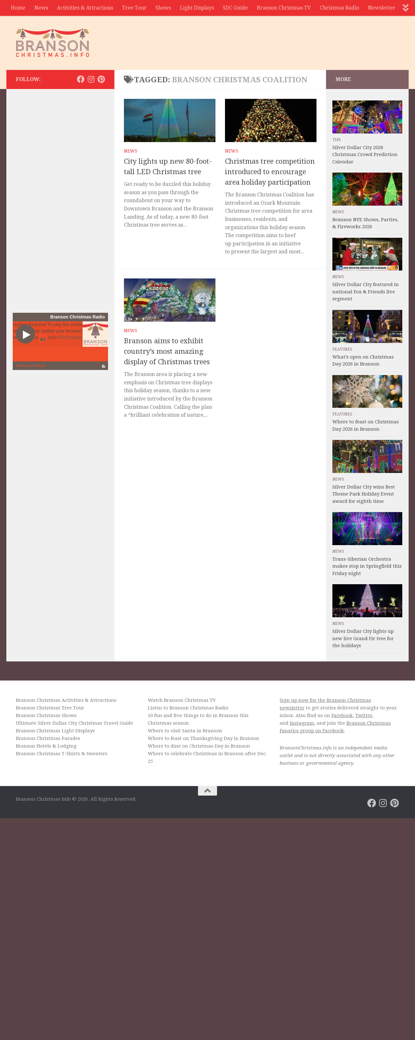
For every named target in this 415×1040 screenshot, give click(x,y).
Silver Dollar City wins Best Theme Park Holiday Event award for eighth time (363, 494)
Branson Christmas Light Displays (55, 731)
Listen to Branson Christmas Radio (188, 708)
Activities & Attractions (85, 8)
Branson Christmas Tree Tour (50, 708)
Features (342, 349)
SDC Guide (235, 8)
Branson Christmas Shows (46, 715)
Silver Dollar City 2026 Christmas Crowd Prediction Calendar (365, 155)
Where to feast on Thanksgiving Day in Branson (203, 738)
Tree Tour (134, 8)
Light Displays (197, 8)
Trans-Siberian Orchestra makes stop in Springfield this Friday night (367, 566)
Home (18, 8)
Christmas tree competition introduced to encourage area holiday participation (270, 171)
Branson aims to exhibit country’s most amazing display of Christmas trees (167, 351)
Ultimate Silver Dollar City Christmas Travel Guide (74, 723)
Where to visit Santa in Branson (185, 731)
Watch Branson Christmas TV (182, 700)
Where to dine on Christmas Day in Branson (199, 746)
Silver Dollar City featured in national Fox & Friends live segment (365, 292)
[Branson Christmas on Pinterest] (101, 79)
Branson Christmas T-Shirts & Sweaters (61, 753)
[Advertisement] (283, 39)
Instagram (302, 723)
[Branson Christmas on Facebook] (81, 79)
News (41, 8)
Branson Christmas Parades (48, 738)
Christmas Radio (339, 8)
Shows (163, 8)
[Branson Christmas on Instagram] (91, 79)
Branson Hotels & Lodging (46, 746)
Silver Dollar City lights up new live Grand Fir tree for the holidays (363, 638)
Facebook (342, 715)
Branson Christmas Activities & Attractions (66, 700)
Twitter (363, 715)
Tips (336, 140)
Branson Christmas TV (284, 8)
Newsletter (381, 8)
